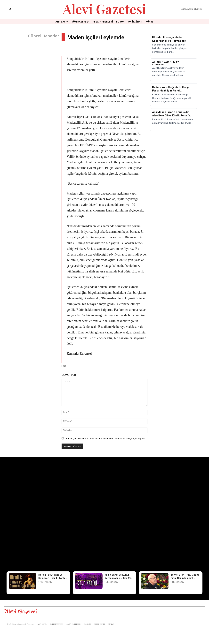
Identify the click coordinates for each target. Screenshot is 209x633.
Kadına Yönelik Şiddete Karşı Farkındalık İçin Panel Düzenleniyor (170, 90)
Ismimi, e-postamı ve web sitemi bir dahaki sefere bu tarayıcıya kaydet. (105, 438)
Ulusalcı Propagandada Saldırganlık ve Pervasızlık (169, 39)
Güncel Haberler (43, 35)
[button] (10, 9)
